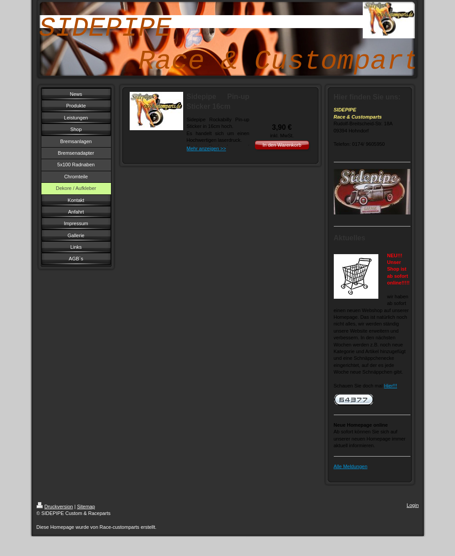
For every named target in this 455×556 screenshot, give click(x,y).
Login (413, 505)
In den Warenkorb (281, 145)
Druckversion (55, 506)
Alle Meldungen (351, 466)
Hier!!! (390, 385)
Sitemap (86, 506)
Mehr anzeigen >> (206, 148)
